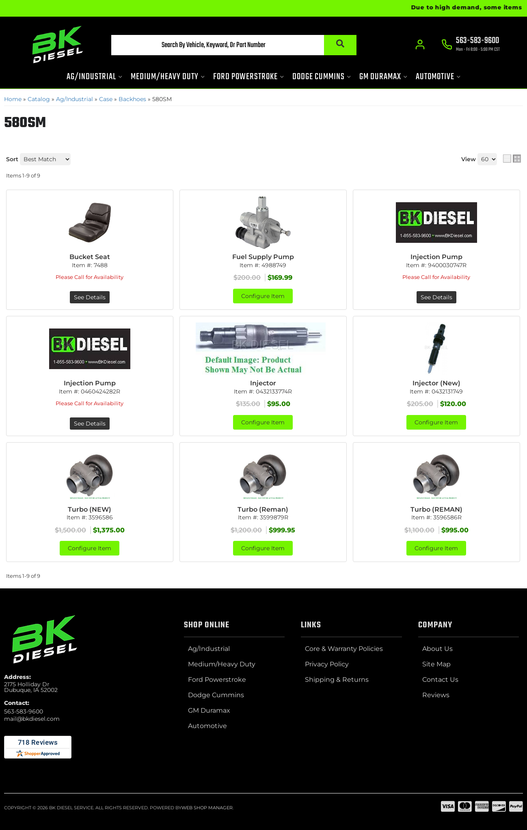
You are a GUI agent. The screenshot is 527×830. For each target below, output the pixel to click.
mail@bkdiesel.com (32, 719)
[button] (234, 45)
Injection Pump (436, 257)
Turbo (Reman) (263, 509)
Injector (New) (436, 383)
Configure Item (263, 296)
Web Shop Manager (207, 808)
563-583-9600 (23, 711)
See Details (90, 297)
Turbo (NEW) (89, 509)
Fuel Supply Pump (263, 257)
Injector (263, 383)
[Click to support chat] (470, 45)
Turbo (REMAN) (436, 509)
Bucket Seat (89, 257)
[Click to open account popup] (420, 44)
